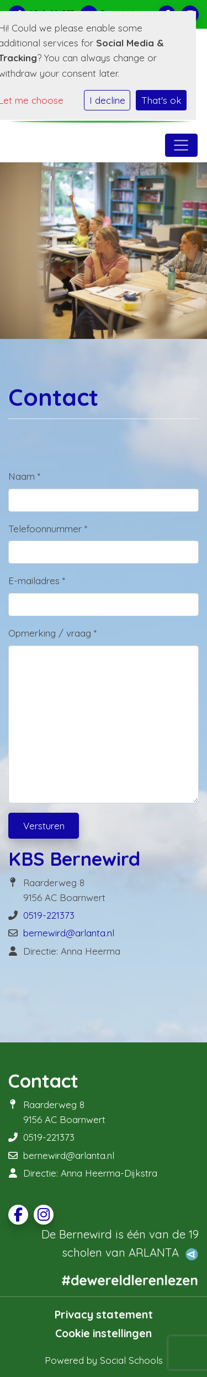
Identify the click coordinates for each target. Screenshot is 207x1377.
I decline (107, 100)
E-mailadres (36, 580)
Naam (24, 476)
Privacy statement (104, 1314)
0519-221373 (49, 915)
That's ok (161, 100)
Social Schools (131, 1360)
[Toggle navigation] (181, 145)
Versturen (44, 826)
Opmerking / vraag (52, 633)
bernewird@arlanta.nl (68, 933)
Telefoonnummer (47, 528)
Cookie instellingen (103, 1333)
